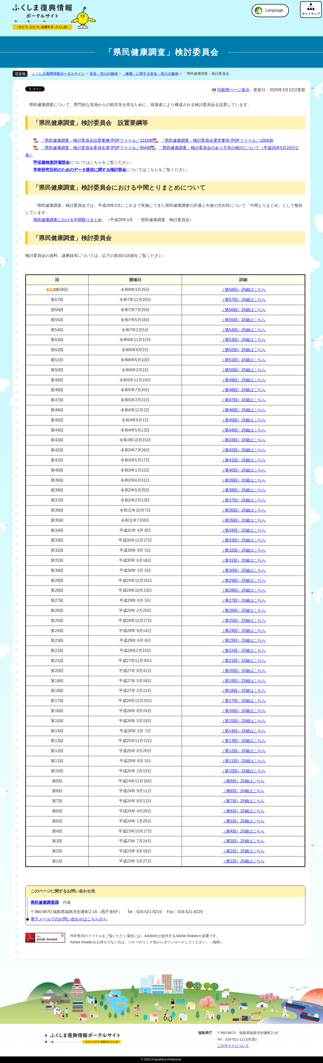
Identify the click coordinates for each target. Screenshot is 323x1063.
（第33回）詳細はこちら (243, 540)
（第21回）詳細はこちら (243, 660)
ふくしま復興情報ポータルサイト (58, 74)
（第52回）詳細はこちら (243, 350)
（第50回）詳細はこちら (243, 370)
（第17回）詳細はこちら (243, 701)
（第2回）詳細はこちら (243, 851)
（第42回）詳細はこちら (243, 450)
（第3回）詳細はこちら (243, 841)
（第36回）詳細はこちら (243, 510)
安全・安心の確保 (104, 74)
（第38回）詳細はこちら (243, 490)
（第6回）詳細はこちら (243, 811)
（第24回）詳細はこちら (243, 630)
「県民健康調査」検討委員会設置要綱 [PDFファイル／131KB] (97, 140)
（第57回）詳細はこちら (243, 299)
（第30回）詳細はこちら (243, 570)
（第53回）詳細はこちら (243, 340)
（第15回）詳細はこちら (243, 721)
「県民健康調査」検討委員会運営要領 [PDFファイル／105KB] (217, 140)
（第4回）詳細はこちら (243, 831)
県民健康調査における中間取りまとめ (67, 220)
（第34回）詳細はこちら (243, 530)
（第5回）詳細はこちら (243, 821)
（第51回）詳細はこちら (243, 360)
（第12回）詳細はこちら (243, 751)
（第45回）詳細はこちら (243, 420)
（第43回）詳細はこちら (243, 440)
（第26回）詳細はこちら (243, 610)
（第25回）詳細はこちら (243, 620)
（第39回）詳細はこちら (243, 480)
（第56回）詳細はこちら (243, 310)
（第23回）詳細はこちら (243, 640)
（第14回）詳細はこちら (243, 731)
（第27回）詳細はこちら (243, 600)
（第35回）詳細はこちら (243, 520)
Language (274, 10)
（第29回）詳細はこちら (243, 580)
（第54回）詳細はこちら (243, 330)
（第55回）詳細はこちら (243, 320)
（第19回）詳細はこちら (243, 681)
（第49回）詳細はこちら (243, 380)
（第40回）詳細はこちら (243, 470)
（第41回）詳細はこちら (243, 460)
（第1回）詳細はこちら (243, 861)
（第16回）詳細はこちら (243, 711)
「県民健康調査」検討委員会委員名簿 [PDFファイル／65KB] (96, 148)
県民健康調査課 (45, 902)
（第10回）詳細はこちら (243, 771)
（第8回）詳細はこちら (243, 791)
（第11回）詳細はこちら (243, 761)
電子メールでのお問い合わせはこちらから (69, 919)
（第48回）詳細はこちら (243, 390)
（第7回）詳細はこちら (243, 801)
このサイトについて (233, 1046)
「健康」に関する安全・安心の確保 (150, 74)
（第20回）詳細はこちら (243, 671)
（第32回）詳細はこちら (243, 550)
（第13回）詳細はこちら (243, 741)
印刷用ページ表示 (233, 90)
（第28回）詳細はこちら (243, 590)
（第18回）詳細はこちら (243, 690)
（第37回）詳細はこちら (243, 500)
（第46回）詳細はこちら (243, 410)
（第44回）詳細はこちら (243, 430)
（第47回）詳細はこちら (243, 400)
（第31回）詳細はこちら (243, 560)
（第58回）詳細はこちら (243, 289)
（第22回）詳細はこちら (243, 650)
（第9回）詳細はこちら (243, 781)
